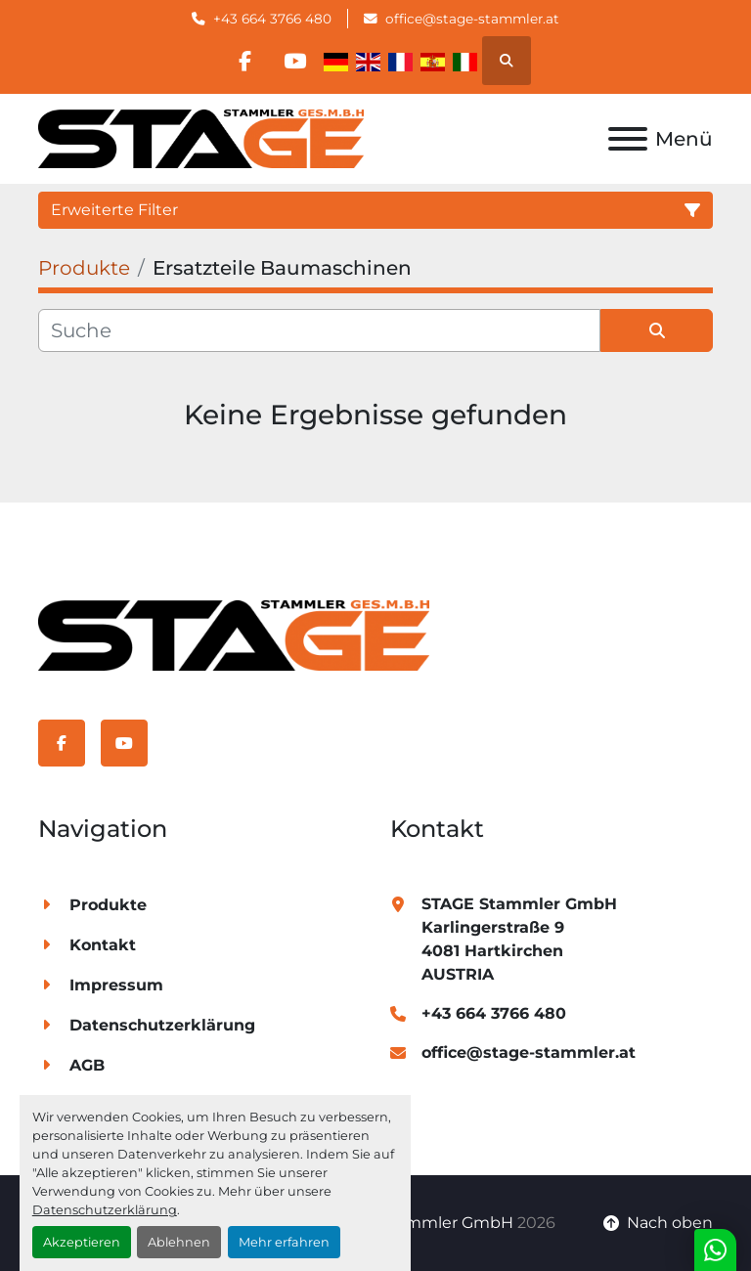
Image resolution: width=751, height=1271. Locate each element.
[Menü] (627, 139)
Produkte (108, 905)
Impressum (116, 985)
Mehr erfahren (284, 1242)
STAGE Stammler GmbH (419, 1222)
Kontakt (102, 945)
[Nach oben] (658, 1223)
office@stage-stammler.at (472, 18)
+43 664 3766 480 (272, 18)
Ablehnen (179, 1242)
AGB (87, 1065)
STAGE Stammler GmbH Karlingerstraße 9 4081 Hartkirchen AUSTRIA (519, 939)
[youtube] (294, 60)
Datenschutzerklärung (104, 1210)
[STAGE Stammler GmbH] (233, 634)
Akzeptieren (81, 1242)
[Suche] (319, 330)
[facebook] (244, 60)
